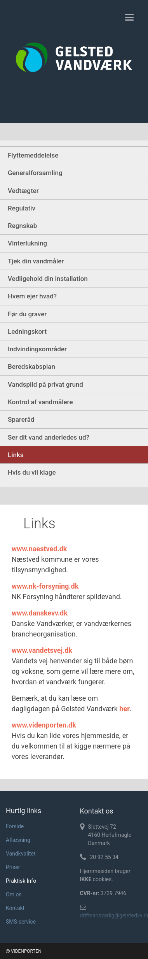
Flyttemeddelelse (33, 155)
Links (16, 455)
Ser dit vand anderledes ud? (48, 437)
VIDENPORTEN (24, 951)
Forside (15, 826)
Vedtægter (23, 191)
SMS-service (21, 922)
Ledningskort (27, 331)
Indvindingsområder (37, 349)
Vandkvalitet (21, 853)
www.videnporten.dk (44, 725)
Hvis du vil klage (32, 472)
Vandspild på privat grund (45, 384)
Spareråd (21, 419)
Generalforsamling (35, 173)
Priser (13, 867)
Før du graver (27, 314)
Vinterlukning (27, 243)
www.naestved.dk (39, 549)
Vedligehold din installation (48, 278)
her (124, 709)
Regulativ (21, 208)
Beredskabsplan (31, 366)
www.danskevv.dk (40, 613)
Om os (14, 894)
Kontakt (15, 908)
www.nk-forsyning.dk (45, 586)
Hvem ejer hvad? (32, 296)
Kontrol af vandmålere (40, 402)
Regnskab (22, 226)
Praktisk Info (21, 881)
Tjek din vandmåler (36, 261)
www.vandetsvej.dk (42, 650)
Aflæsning (18, 840)
